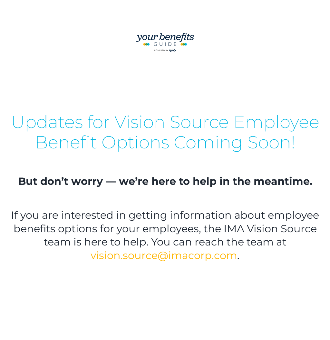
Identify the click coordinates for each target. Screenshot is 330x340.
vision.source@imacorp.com (164, 255)
